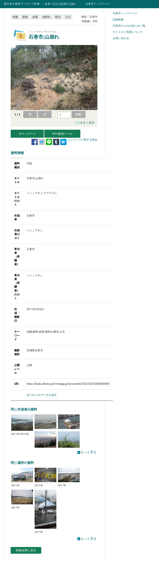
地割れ (46, 17)
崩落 (35, 17)
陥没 (58, 17)
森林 (25, 17)
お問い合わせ (121, 38)
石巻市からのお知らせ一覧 (129, 25)
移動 (78, 114)
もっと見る (86, 452)
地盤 (15, 17)
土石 (68, 17)
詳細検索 (118, 19)
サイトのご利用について (128, 31)
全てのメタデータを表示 (42, 394)
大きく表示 (87, 122)
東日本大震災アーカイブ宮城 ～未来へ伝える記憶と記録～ (41, 3)
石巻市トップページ (98, 3)
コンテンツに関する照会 (82, 139)
